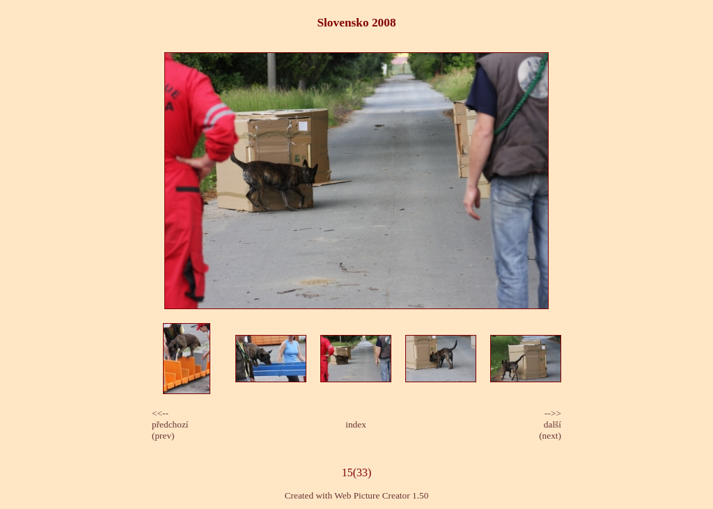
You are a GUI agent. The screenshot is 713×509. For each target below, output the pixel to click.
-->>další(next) (550, 424)
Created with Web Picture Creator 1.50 (357, 495)
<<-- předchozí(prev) (170, 424)
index (355, 424)
